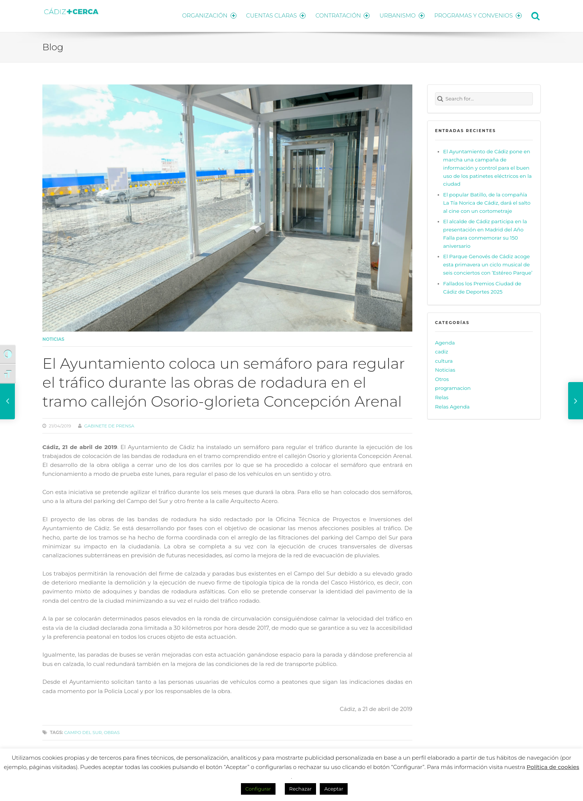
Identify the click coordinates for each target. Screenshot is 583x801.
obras (112, 731)
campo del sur (83, 731)
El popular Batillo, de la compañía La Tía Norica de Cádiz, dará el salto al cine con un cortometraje (487, 201)
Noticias (53, 337)
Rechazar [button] (300, 789)
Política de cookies (552, 766)
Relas (441, 396)
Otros (442, 378)
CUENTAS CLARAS (273, 15)
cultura (444, 359)
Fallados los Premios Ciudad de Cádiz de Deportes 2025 (482, 286)
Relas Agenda (452, 405)
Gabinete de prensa (109, 424)
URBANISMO (401, 15)
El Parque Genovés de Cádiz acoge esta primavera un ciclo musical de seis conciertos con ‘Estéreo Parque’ (487, 263)
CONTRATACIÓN (340, 15)
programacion (453, 387)
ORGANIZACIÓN (205, 15)
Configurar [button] (258, 789)
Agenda (445, 341)
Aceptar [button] (333, 789)
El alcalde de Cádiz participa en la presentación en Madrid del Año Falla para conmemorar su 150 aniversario (485, 232)
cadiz (441, 350)
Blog (52, 45)
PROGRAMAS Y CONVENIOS (478, 15)
